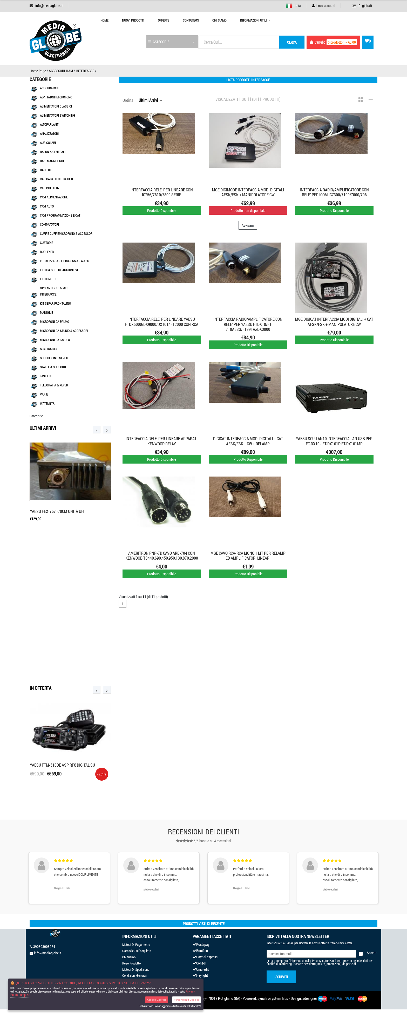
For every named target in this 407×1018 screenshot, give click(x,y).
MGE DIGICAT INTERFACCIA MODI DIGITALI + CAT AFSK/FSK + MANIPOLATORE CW (334, 321)
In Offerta (40, 688)
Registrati (362, 5)
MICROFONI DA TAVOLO (55, 339)
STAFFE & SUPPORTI (53, 367)
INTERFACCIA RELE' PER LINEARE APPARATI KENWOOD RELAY (162, 441)
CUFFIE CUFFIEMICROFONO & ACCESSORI (66, 233)
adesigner (309, 998)
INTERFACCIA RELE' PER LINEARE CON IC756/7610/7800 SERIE (162, 192)
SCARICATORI (48, 348)
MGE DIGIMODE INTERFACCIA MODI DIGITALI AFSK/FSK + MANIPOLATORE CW (248, 192)
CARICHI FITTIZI (50, 188)
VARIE (44, 394)
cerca (292, 42)
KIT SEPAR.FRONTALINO (55, 303)
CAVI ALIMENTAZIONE (54, 197)
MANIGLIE (46, 312)
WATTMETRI (47, 403)
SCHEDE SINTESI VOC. (54, 358)
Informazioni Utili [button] (253, 20)
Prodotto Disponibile (161, 210)
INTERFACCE (85, 70)
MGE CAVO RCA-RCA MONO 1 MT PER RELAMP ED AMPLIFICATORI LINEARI (248, 555)
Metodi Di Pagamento (136, 944)
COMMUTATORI (49, 224)
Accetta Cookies (156, 999)
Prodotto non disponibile (247, 210)
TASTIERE (46, 376)
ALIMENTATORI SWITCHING (57, 115)
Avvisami (248, 225)
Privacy (316, 961)
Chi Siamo (219, 20)
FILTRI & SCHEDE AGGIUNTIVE (59, 269)
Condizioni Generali (134, 975)
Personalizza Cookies (186, 999)
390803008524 (44, 946)
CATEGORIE (158, 41)
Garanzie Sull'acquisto (136, 950)
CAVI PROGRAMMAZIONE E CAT (60, 215)
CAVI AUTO (47, 206)
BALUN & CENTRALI (52, 151)
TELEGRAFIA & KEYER (54, 385)
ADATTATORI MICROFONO (56, 97)
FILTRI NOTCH (49, 279)
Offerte (163, 20)
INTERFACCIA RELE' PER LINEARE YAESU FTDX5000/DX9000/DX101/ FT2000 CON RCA (161, 321)
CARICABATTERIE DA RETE (57, 179)
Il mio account (323, 5)
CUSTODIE (46, 242)
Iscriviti (281, 976)
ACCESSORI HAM (61, 70)
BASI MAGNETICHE (52, 160)
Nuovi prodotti (133, 20)
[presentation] (96, 429)
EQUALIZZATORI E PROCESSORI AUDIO (64, 260)
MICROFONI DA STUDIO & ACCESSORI (64, 330)
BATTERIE (46, 170)
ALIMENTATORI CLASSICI (56, 106)
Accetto (372, 952)
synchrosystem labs (272, 998)
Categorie (36, 415)
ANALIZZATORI (49, 133)
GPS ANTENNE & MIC (53, 288)
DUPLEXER (47, 251)
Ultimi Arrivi (43, 428)
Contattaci (191, 20)
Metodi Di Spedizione (135, 969)
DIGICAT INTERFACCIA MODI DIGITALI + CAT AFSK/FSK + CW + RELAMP (248, 441)
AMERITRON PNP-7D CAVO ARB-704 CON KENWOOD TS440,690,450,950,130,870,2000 (161, 555)
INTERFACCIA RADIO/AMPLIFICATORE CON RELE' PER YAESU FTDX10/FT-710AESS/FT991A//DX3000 (247, 324)
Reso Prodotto (131, 963)
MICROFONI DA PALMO (54, 321)
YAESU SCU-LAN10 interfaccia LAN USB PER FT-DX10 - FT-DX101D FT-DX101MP (334, 441)
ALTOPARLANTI (49, 124)
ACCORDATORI (49, 88)
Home (104, 20)
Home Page (38, 70)
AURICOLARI (48, 142)
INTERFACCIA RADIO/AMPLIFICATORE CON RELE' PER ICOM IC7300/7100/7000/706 (334, 192)
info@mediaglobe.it (49, 5)
